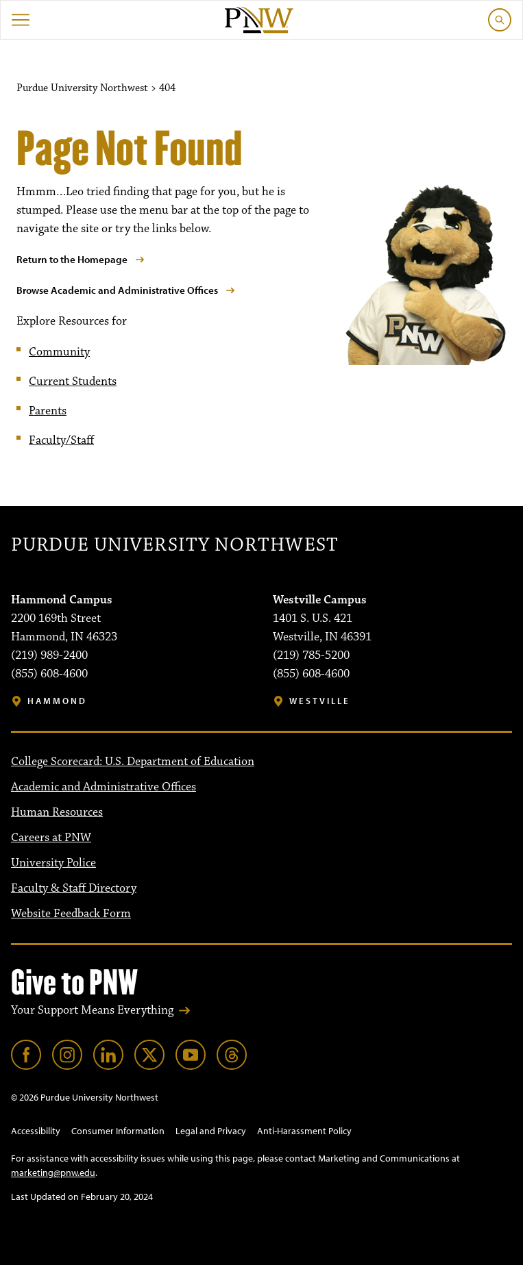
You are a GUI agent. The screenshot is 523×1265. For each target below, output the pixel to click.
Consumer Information (118, 1131)
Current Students (73, 381)
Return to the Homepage (71, 259)
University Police (53, 863)
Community (59, 352)
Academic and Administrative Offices (103, 786)
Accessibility (35, 1131)
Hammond (57, 701)
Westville (319, 701)
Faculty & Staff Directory (73, 888)
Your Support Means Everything (92, 1010)
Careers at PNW (51, 837)
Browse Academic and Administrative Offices (117, 290)
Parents (47, 410)
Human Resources (57, 812)
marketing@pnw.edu (53, 1172)
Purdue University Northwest (174, 545)
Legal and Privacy (210, 1131)
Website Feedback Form (71, 913)
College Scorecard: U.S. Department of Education (132, 761)
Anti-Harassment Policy (304, 1131)
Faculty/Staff (61, 440)
